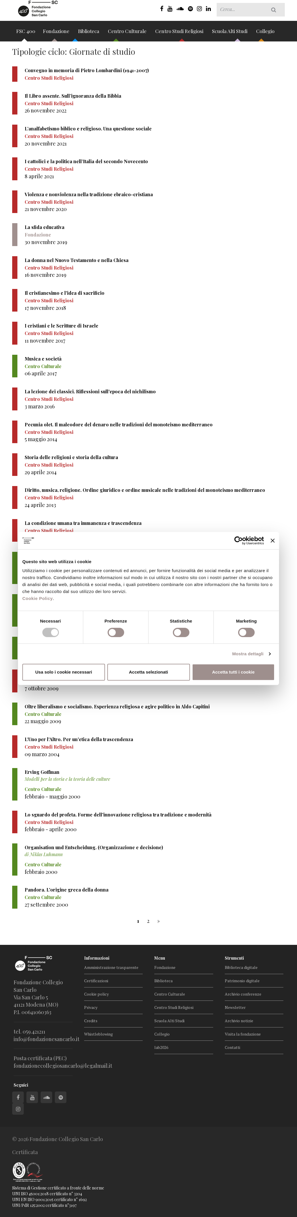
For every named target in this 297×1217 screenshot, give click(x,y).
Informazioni (96, 958)
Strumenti (234, 958)
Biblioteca (89, 33)
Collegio (265, 33)
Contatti (232, 1047)
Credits (90, 1020)
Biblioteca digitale (241, 967)
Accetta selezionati (148, 672)
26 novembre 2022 (45, 110)
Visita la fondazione (243, 1034)
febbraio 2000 (41, 871)
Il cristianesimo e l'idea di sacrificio (64, 293)
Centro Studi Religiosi (179, 33)
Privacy (90, 1007)
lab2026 (161, 1047)
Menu (159, 958)
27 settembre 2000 (46, 904)
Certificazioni (96, 980)
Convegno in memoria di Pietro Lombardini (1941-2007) (87, 70)
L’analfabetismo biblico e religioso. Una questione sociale (88, 128)
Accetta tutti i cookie (233, 672)
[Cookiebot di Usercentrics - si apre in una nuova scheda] (238, 540)
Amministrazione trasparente (111, 967)
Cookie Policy (37, 598)
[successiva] (158, 921)
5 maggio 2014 (41, 439)
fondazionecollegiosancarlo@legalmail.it (63, 1065)
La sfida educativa (44, 227)
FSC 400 (25, 33)
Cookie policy (96, 994)
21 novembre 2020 (46, 208)
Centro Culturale (128, 33)
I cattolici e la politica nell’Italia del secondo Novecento (86, 161)
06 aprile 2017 (41, 373)
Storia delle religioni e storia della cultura (71, 457)
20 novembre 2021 (46, 143)
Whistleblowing (98, 1034)
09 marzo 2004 (42, 754)
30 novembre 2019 (46, 242)
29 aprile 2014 (41, 472)
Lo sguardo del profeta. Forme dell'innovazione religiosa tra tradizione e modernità (118, 815)
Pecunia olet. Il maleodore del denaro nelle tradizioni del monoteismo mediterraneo (119, 424)
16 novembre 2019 (45, 274)
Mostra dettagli (247, 653)
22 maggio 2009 (43, 721)
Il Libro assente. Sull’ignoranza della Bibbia (73, 96)
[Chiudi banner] (273, 541)
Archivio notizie (239, 1020)
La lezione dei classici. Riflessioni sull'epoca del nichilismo (90, 391)
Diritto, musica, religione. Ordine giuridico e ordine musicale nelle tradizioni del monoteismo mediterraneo (145, 490)
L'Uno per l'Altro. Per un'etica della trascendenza (79, 739)
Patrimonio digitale (242, 980)
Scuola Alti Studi (230, 33)
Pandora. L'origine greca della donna (66, 890)
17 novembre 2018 (45, 307)
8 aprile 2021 (39, 176)
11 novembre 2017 (45, 340)
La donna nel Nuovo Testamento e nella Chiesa (76, 260)
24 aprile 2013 (40, 504)
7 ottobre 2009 (42, 688)
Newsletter (235, 1007)
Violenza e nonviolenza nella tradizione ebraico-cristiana (89, 194)
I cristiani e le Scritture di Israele (61, 326)
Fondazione (56, 33)
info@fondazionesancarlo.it (46, 1039)
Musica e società (43, 359)
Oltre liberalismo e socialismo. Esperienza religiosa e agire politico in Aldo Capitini (117, 706)
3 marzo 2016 (40, 406)
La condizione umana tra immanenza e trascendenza (83, 523)
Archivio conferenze (243, 994)
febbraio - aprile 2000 (51, 829)
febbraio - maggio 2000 (52, 796)
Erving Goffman (42, 772)
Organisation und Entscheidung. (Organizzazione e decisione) (94, 847)
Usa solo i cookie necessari (63, 672)
